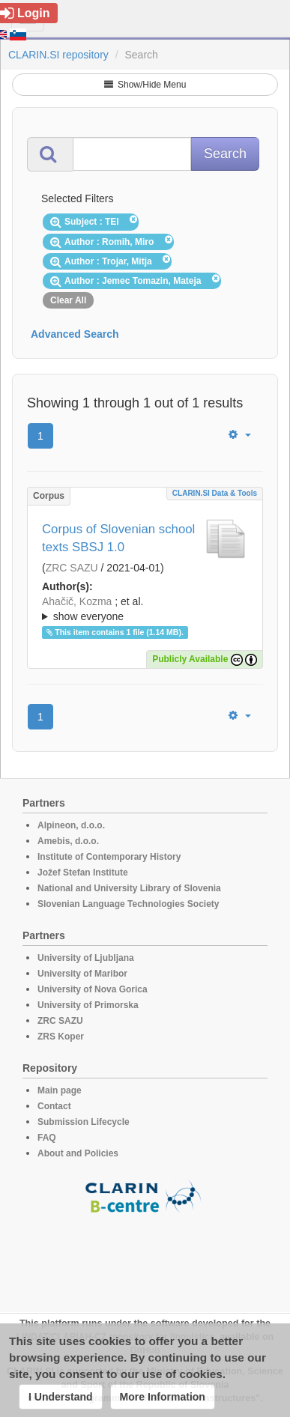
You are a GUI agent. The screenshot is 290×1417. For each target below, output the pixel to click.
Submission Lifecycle (83, 1122)
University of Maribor (82, 973)
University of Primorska (88, 1005)
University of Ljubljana (85, 958)
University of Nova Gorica (92, 989)
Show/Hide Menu (145, 84)
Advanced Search (75, 334)
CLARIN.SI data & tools (214, 493)
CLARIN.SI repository (58, 55)
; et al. (145, 609)
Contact (54, 1106)
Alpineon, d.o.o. (71, 825)
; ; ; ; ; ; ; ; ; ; (145, 609)
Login (25, 13)
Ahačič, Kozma (77, 601)
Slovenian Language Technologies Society (128, 904)
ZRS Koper (60, 1036)
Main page (59, 1090)
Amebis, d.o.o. (68, 841)
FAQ (46, 1137)
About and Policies (77, 1153)
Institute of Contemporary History (109, 857)
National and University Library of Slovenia (129, 888)
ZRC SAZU (72, 568)
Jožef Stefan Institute (82, 872)
